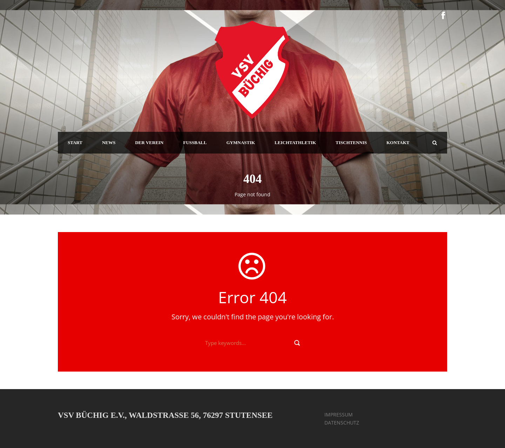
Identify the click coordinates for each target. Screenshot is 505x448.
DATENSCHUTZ (341, 422)
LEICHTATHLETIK (295, 142)
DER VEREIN (149, 142)
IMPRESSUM (338, 414)
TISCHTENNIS (351, 142)
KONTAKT (398, 142)
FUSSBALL (195, 142)
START (75, 142)
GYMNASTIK (240, 142)
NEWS (108, 142)
